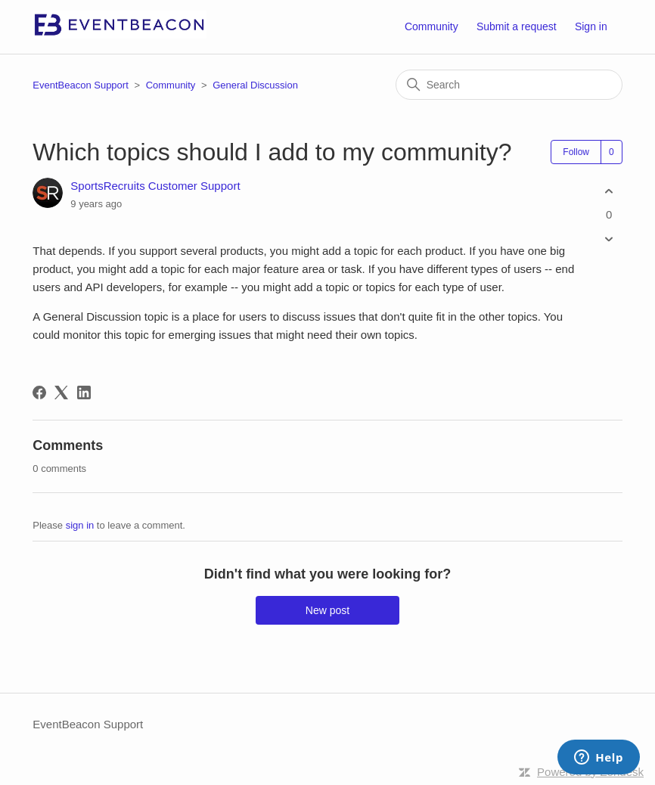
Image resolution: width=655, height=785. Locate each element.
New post (327, 610)
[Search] (509, 85)
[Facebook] (39, 392)
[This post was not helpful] (609, 239)
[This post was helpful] (609, 191)
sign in (80, 525)
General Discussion (255, 85)
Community (431, 26)
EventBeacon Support (80, 85)
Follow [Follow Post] (576, 152)
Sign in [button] (591, 26)
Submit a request (517, 26)
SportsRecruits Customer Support (155, 185)
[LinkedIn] (84, 392)
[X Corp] (61, 392)
